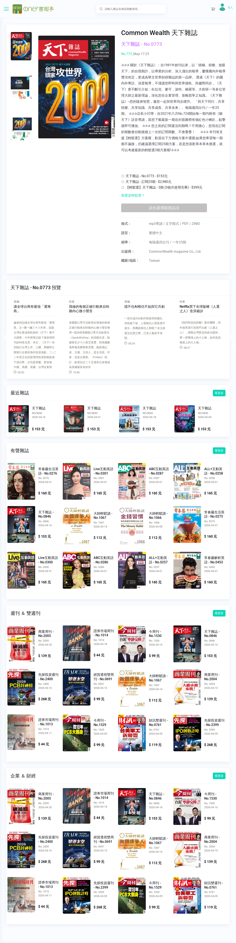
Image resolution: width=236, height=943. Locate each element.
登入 (230, 7)
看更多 (219, 393)
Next (231, 337)
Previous (4, 337)
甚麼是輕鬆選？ (133, 195)
